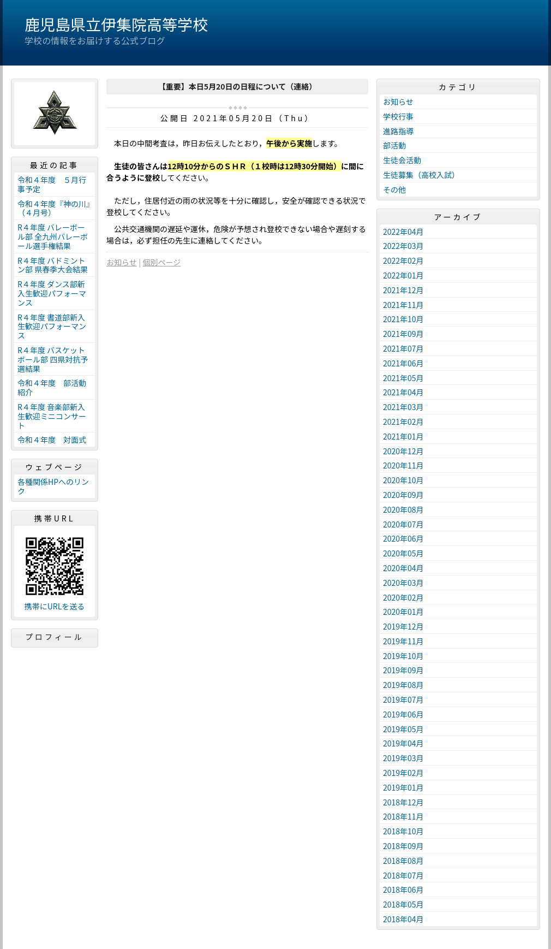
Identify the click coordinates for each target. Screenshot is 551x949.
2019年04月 (403, 743)
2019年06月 (403, 714)
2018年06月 (403, 889)
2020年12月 (403, 451)
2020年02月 (403, 597)
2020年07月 (403, 524)
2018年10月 (403, 831)
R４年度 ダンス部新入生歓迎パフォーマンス (51, 293)
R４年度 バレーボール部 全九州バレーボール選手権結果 (52, 236)
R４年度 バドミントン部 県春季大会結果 (52, 265)
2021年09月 (403, 333)
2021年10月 (403, 318)
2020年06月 (403, 538)
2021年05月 (403, 377)
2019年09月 (403, 670)
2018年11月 (403, 816)
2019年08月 (403, 684)
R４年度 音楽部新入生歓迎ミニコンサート (51, 416)
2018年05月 (403, 904)
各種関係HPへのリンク (53, 486)
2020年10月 (403, 480)
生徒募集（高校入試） (421, 174)
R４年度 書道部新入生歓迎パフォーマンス (51, 326)
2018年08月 (403, 860)
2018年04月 (403, 919)
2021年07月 (403, 348)
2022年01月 (403, 275)
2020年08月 (403, 509)
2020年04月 (403, 567)
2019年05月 (403, 728)
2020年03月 (403, 582)
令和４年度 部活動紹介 (51, 387)
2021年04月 (403, 392)
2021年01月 (403, 436)
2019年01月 (403, 787)
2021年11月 (403, 304)
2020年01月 (403, 611)
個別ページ (162, 262)
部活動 (394, 145)
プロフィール (54, 636)
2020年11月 (403, 465)
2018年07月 (403, 875)
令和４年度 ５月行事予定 (51, 184)
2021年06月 (403, 363)
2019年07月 (403, 699)
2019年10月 (403, 655)
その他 (394, 189)
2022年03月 (403, 245)
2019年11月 (403, 641)
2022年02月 (403, 260)
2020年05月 (403, 553)
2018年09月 (403, 845)
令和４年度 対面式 (51, 439)
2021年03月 (403, 406)
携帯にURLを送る (55, 606)
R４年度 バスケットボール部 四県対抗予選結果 (52, 359)
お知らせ (121, 262)
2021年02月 (403, 421)
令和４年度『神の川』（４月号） (53, 208)
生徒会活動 (402, 160)
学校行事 (398, 116)
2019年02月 (403, 772)
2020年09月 (403, 494)
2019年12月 (403, 626)
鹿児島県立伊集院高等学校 (116, 24)
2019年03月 (403, 757)
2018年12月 (403, 802)
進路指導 (398, 131)
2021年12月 (403, 289)
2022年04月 (403, 231)
